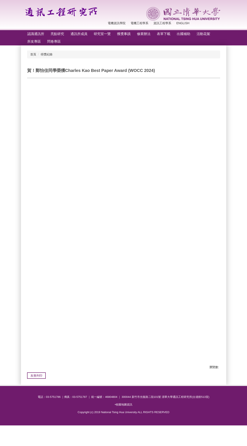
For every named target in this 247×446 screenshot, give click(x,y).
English (182, 23)
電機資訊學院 (103, 23)
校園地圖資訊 (124, 425)
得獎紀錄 (46, 54)
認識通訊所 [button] (35, 34)
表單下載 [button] (163, 34)
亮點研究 (57, 34)
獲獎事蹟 (124, 34)
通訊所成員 (78, 34)
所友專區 (34, 41)
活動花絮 (203, 34)
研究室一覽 (102, 34)
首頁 (33, 54)
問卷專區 (54, 41)
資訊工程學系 (148, 23)
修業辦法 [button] (143, 34)
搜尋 (219, 25)
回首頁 (166, 23)
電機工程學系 (125, 23)
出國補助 (183, 34)
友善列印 (36, 382)
